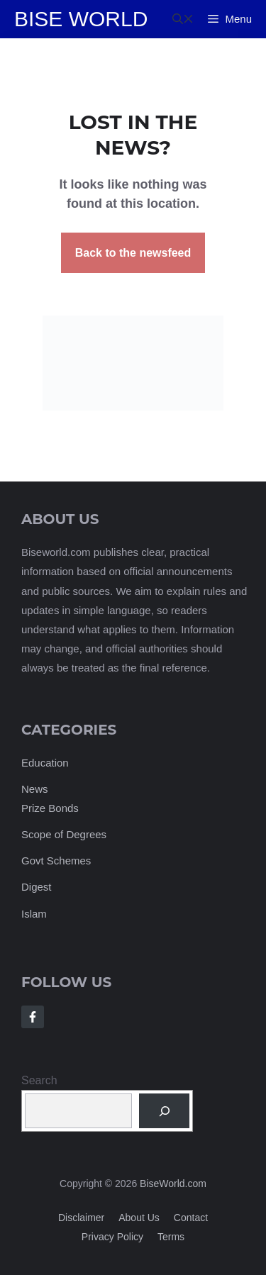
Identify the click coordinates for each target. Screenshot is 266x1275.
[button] (183, 19)
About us (139, 1217)
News (34, 789)
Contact (191, 1217)
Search (39, 1080)
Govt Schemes (56, 860)
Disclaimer (81, 1217)
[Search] (164, 1110)
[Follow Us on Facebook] (32, 1017)
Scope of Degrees (63, 834)
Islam (34, 914)
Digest (36, 887)
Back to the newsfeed (133, 253)
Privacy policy (112, 1236)
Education (45, 763)
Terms (170, 1236)
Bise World (81, 18)
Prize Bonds (50, 808)
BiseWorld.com (173, 1183)
